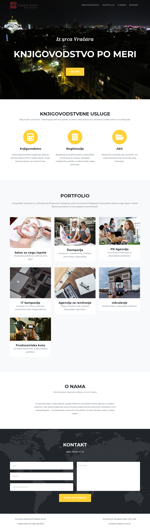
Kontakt (133, 7)
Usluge (75, 71)
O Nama (122, 7)
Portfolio (108, 7)
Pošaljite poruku (75, 498)
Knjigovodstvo (90, 7)
